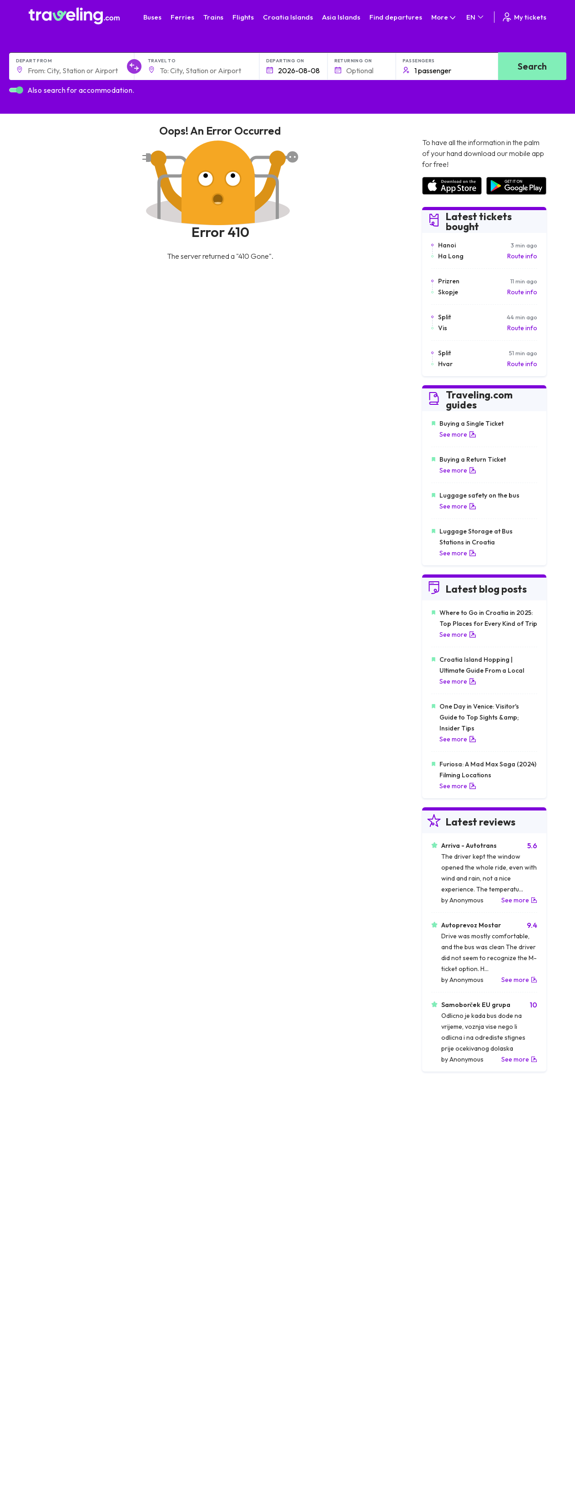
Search (532, 66)
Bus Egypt (177, 1201)
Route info (522, 256)
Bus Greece (180, 1182)
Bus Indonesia (183, 1239)
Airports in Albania (447, 1210)
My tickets (523, 17)
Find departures (395, 17)
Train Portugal (312, 1143)
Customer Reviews (118, 1408)
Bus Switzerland (186, 1220)
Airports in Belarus (448, 1172)
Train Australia (313, 1182)
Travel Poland (53, 1210)
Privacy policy (211, 1389)
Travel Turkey (52, 1191)
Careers (103, 1398)
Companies (107, 1418)
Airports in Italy (443, 1191)
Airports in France (447, 1153)
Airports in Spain (445, 1143)
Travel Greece (54, 1172)
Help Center (499, 1284)
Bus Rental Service (117, 1427)
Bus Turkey (178, 1229)
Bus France (179, 1191)
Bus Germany (182, 1162)
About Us (104, 1379)
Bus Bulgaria (180, 1153)
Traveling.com (78, 1463)
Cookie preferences (221, 1398)
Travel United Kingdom (65, 1143)
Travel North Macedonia (68, 1153)
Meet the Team (112, 1389)
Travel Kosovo (54, 1239)
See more (457, 434)
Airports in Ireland (447, 1162)
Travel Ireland (53, 1229)
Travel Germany (56, 1182)
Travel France (53, 1201)
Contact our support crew (329, 1377)
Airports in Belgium (448, 1229)
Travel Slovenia (55, 1220)
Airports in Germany (450, 1201)
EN (475, 17)
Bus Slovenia (181, 1172)
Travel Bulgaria (54, 1162)
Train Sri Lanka (313, 1153)
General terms (212, 1379)
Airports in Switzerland (454, 1182)
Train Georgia (312, 1172)
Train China (308, 1162)
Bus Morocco (182, 1143)
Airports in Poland (447, 1220)
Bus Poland (179, 1210)
